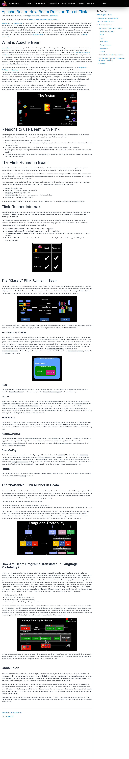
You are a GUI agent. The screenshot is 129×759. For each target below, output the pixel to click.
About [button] (28, 3)
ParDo (102, 38)
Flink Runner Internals (104, 25)
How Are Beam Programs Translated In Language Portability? (112, 59)
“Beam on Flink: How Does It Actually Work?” (44, 19)
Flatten (102, 51)
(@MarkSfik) (54, 16)
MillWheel (5, 70)
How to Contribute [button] (68, 3)
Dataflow (15, 70)
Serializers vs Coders (107, 31)
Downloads (90, 3)
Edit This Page (8, 716)
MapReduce (83, 67)
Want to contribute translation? (12, 712)
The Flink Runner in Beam (105, 21)
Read (102, 35)
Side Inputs (104, 41)
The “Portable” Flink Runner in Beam (111, 55)
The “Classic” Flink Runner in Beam (110, 28)
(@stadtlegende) (33, 16)
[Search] (113, 3)
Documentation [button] (53, 3)
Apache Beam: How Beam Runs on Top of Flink (44, 12)
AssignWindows (105, 45)
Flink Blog (81, 3)
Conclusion (102, 63)
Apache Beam (18, 23)
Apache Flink (6, 23)
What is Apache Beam (104, 15)
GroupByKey (104, 48)
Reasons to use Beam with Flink (107, 18)
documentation (38, 34)
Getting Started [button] (39, 3)
